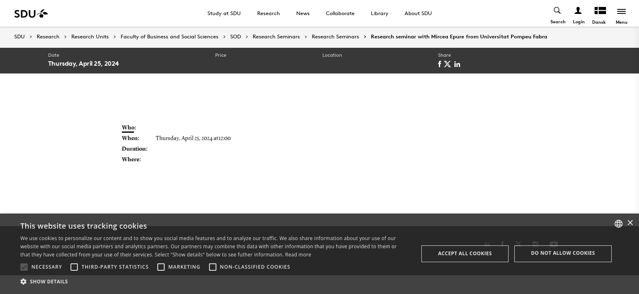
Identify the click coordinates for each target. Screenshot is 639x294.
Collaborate (340, 13)
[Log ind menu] (578, 13)
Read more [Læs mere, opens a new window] (298, 254)
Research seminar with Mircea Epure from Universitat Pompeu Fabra (459, 37)
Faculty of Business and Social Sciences (169, 37)
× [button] (630, 223)
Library (379, 13)
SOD (235, 37)
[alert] (319, 254)
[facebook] (441, 64)
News (303, 13)
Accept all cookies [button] (465, 253)
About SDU (418, 13)
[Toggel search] (557, 13)
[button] (24, 267)
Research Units (90, 37)
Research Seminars (276, 37)
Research (268, 13)
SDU (19, 36)
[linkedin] (458, 64)
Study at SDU (224, 13)
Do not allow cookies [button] (563, 252)
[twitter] (449, 64)
